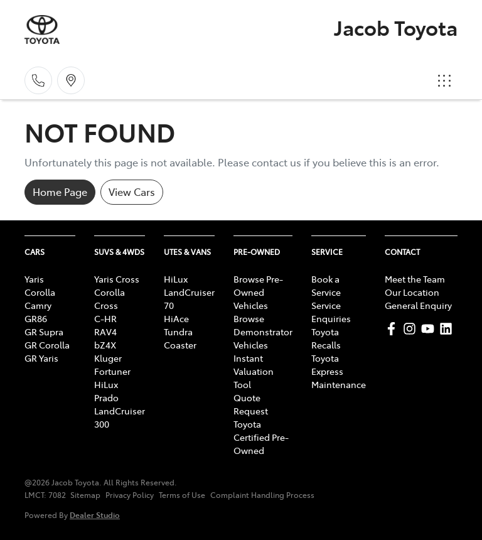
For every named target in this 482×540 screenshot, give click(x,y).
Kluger (108, 358)
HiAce (176, 318)
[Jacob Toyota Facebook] (394, 328)
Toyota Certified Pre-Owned (261, 437)
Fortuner (112, 371)
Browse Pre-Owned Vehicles (258, 292)
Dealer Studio (95, 514)
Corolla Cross (109, 298)
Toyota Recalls (326, 338)
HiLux (106, 384)
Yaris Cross (116, 279)
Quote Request (250, 404)
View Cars (132, 191)
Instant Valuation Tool (253, 371)
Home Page (60, 191)
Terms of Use (182, 495)
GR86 (35, 318)
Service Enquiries (331, 312)
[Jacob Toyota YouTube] (430, 328)
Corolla (39, 292)
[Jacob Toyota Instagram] (412, 328)
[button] (444, 80)
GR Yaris (41, 358)
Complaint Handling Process (262, 495)
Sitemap (85, 495)
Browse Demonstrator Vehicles (262, 331)
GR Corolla (47, 344)
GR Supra (43, 331)
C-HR (105, 318)
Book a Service (326, 285)
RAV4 (105, 331)
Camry (37, 305)
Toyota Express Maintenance (338, 371)
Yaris (34, 279)
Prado (106, 397)
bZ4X (105, 344)
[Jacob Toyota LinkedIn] (448, 328)
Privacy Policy (129, 495)
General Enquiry (418, 305)
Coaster (180, 344)
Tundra (178, 331)
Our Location (412, 292)
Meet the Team (415, 279)
